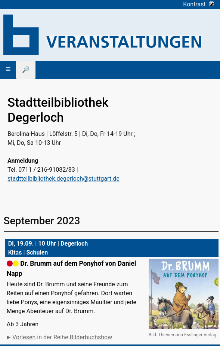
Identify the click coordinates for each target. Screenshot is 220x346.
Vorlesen (23, 337)
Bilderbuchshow (90, 337)
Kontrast (198, 4)
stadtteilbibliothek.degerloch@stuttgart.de (63, 178)
